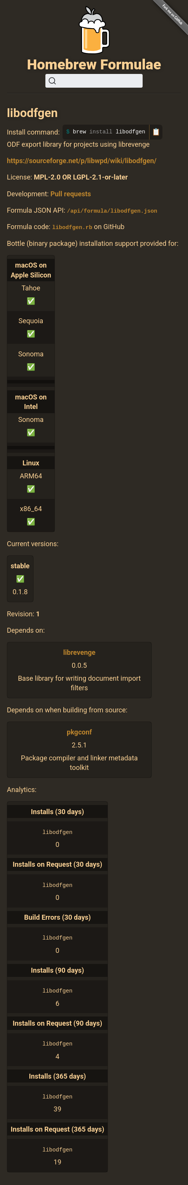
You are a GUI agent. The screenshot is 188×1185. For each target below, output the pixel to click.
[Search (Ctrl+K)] (94, 81)
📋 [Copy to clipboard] (156, 132)
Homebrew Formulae (94, 64)
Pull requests (70, 194)
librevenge (79, 652)
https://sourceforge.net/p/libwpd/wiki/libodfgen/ (81, 161)
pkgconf (79, 732)
